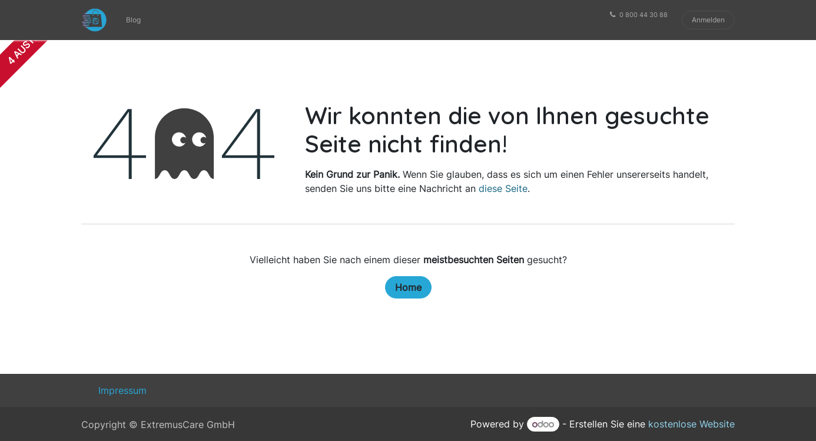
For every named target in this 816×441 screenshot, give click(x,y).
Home (408, 287)
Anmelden (708, 19)
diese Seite (503, 188)
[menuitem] (133, 20)
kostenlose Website (691, 424)
